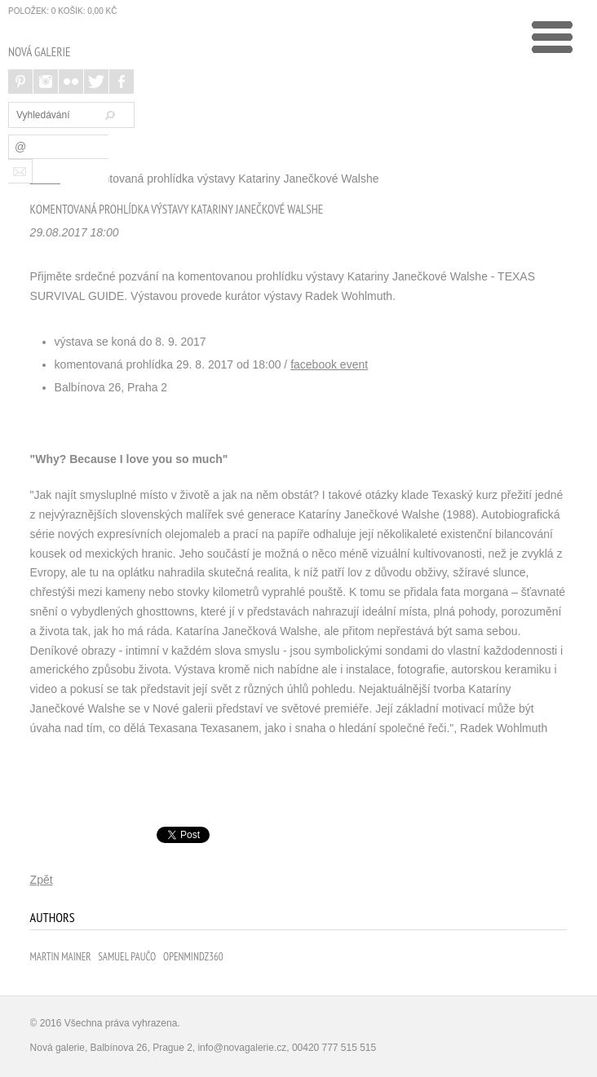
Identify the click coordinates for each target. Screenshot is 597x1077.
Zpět (41, 879)
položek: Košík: (62, 11)
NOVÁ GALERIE (39, 52)
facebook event (329, 364)
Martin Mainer (60, 957)
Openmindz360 (193, 957)
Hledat (107, 115)
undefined (552, 36)
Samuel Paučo (127, 957)
